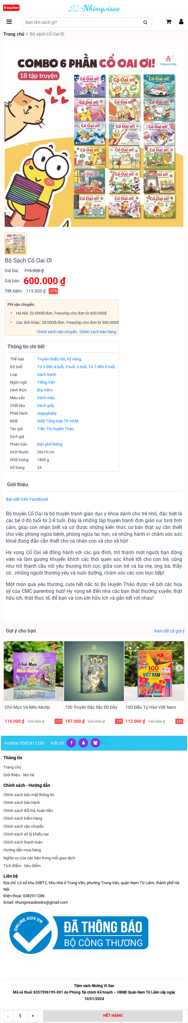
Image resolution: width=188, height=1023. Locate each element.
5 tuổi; (70, 366)
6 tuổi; (82, 366)
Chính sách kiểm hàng (22, 816)
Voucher (11, 7)
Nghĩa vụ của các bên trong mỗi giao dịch (39, 856)
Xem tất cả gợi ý (169, 630)
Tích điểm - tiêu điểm (22, 864)
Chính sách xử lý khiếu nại (26, 832)
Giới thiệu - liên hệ (18, 773)
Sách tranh (46, 374)
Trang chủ (13, 33)
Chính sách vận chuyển (57, 331)
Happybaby (47, 413)
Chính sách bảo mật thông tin (28, 793)
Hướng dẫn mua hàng (22, 848)
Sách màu (46, 397)
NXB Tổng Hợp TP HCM (57, 420)
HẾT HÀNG (113, 1015)
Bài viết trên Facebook (27, 498)
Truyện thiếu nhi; (51, 358)
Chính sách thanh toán (22, 840)
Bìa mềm (45, 389)
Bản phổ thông (49, 444)
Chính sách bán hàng (98, 331)
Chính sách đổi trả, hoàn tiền (28, 808)
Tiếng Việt (46, 382)
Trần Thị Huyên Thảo (55, 428)
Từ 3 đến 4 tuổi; (50, 366)
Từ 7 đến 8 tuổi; (102, 366)
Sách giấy (45, 405)
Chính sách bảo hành (21, 800)
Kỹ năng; (74, 358)
